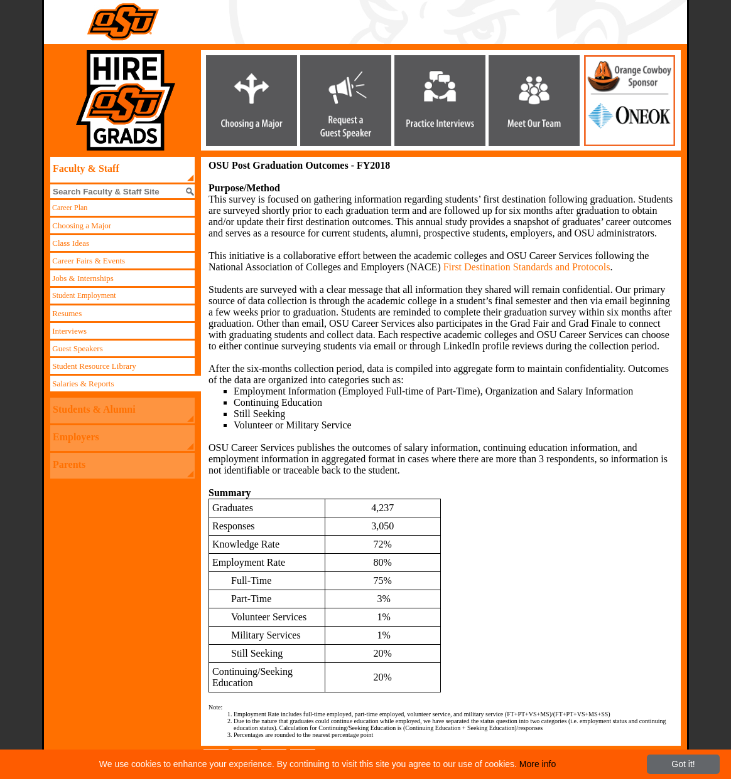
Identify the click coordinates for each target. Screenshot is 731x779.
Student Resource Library (93, 366)
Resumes (66, 313)
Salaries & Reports (82, 383)
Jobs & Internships (82, 278)
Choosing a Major (80, 225)
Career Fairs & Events (87, 260)
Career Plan (68, 207)
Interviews (68, 331)
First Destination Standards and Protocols (526, 267)
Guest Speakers (76, 348)
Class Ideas (69, 243)
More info (537, 764)
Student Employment (83, 295)
